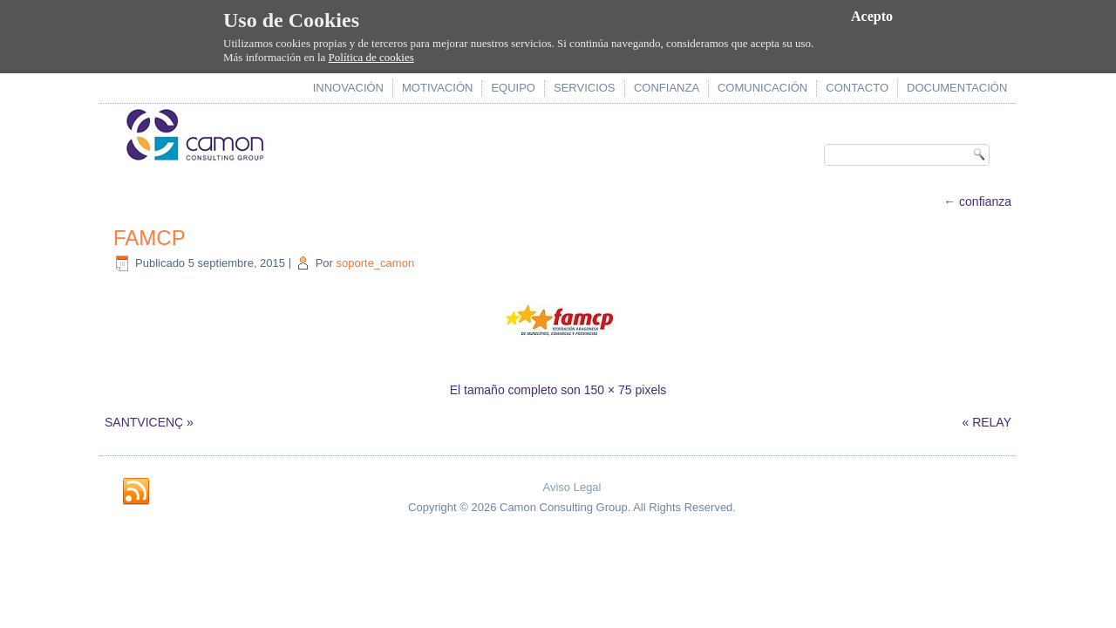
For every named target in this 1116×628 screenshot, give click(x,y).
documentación (957, 87)
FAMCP (149, 237)
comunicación (762, 87)
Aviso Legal (572, 487)
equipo (513, 87)
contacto (857, 87)
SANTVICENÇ (144, 422)
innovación (348, 87)
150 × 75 (608, 390)
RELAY (991, 422)
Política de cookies (371, 57)
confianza (666, 87)
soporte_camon (376, 263)
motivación (437, 87)
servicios (585, 87)
